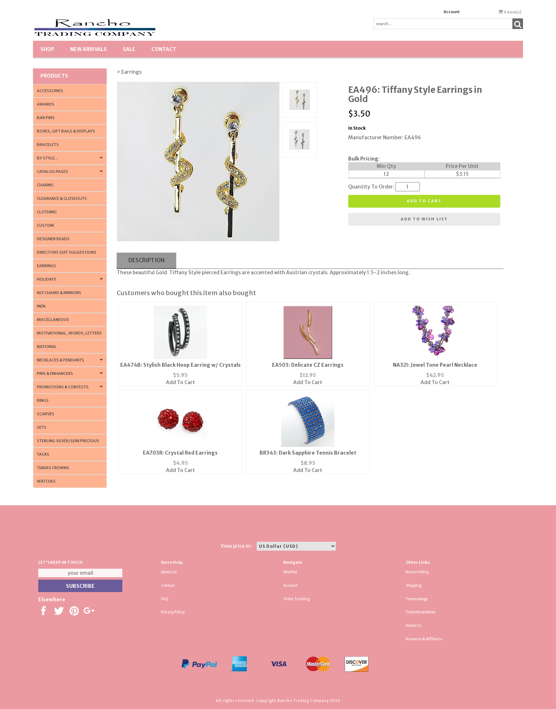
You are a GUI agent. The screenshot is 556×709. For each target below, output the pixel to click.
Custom (45, 225)
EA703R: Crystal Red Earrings (180, 453)
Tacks (43, 454)
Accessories (50, 90)
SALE (129, 49)
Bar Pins (46, 117)
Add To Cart (180, 382)
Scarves (45, 413)
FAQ (164, 599)
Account (452, 11)
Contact (163, 49)
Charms (45, 184)
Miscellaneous (53, 319)
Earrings (46, 265)
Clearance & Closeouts (62, 198)
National (47, 346)
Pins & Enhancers (55, 373)
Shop (47, 49)
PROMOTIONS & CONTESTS (63, 386)
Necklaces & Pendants (60, 360)
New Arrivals (88, 49)
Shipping (413, 585)
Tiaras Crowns (53, 467)
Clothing (47, 211)
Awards (45, 104)
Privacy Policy (173, 612)
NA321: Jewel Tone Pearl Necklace (435, 365)
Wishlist (290, 572)
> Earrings (129, 72)
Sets (41, 427)
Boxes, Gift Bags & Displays (66, 131)
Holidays (46, 279)
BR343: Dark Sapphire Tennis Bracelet (308, 453)
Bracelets (48, 144)
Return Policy (417, 572)
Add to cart (424, 200)
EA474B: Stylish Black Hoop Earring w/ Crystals (180, 365)
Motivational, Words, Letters (69, 333)
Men (41, 306)
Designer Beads (53, 238)
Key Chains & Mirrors (59, 292)
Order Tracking (296, 599)
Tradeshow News (420, 612)
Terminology (417, 599)
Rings (43, 400)
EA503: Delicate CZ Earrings (308, 365)
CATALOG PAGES (52, 171)
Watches (46, 481)
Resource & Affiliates (424, 639)
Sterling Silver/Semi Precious (68, 440)
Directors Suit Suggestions (66, 252)
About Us (169, 572)
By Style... (47, 158)
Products (54, 76)
